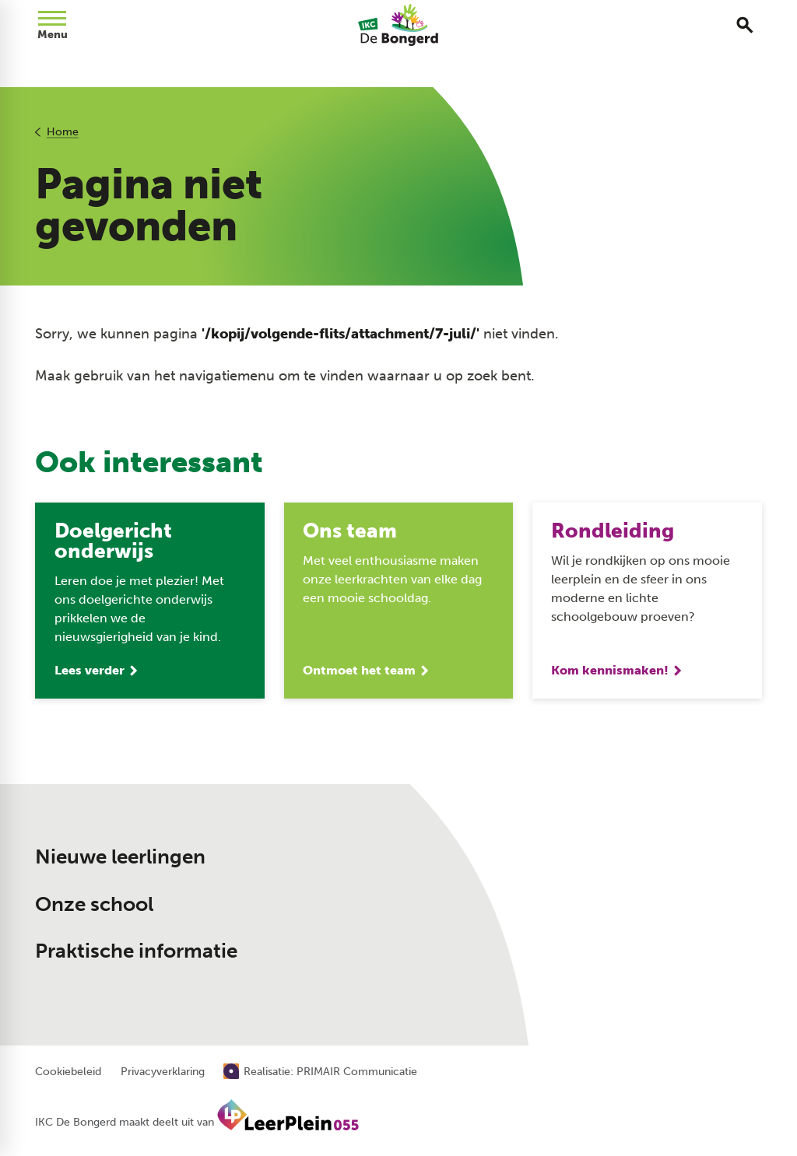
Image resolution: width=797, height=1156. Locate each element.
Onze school (94, 904)
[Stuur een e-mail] (593, 864)
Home (63, 131)
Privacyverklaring (163, 1072)
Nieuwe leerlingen (120, 857)
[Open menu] (52, 25)
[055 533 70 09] (584, 839)
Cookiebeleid (68, 1072)
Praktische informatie (136, 951)
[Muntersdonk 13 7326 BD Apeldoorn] (602, 898)
